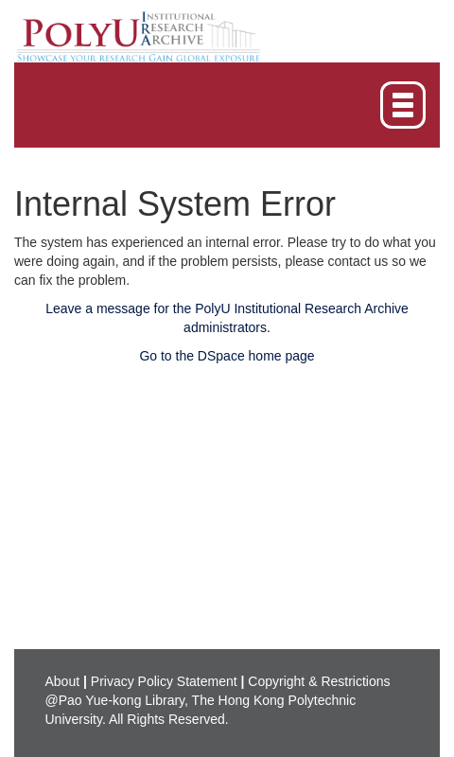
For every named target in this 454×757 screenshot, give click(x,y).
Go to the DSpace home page (226, 355)
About (62, 681)
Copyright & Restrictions (319, 681)
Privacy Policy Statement (164, 681)
